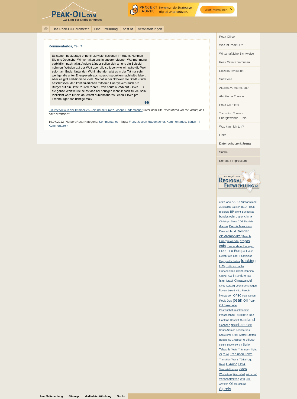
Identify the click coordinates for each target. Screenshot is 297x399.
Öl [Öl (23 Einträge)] (231, 384)
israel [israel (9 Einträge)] (229, 280)
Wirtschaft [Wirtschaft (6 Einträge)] (251, 374)
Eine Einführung (106, 29)
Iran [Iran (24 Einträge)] (222, 280)
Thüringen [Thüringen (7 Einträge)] (244, 349)
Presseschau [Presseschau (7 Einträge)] (227, 314)
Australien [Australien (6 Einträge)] (225, 206)
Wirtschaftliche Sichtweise (236, 53)
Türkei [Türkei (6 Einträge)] (243, 359)
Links (222, 135)
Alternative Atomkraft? (234, 87)
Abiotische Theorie (231, 96)
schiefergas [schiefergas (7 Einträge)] (243, 330)
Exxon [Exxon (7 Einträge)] (223, 255)
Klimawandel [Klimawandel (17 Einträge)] (243, 280)
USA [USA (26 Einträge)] (241, 364)
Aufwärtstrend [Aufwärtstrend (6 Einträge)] (249, 202)
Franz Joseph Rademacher (147, 121)
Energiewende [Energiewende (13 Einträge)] (229, 241)
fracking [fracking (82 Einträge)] (248, 260)
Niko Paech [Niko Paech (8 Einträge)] (243, 290)
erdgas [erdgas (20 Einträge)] (245, 241)
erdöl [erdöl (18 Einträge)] (222, 246)
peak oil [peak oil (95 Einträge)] (240, 300)
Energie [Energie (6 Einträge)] (246, 236)
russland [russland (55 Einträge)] (247, 319)
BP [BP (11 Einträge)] (232, 211)
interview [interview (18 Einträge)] (239, 275)
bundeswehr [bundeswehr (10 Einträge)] (227, 216)
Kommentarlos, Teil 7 (65, 46)
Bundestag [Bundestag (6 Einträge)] (248, 211)
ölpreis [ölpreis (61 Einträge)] (225, 388)
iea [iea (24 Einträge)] (230, 275)
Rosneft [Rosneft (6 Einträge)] (234, 320)
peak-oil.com (48, 12)
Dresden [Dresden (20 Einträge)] (243, 231)
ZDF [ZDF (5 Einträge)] (248, 379)
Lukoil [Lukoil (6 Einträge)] (231, 290)
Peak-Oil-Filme (229, 104)
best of (128, 29)
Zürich (192, 121)
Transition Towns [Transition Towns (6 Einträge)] (229, 359)
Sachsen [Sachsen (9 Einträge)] (224, 325)
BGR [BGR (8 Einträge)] (252, 206)
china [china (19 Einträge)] (248, 216)
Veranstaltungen (150, 29)
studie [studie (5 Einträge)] (222, 344)
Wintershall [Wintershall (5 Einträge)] (238, 374)
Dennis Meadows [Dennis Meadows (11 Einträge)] (240, 226)
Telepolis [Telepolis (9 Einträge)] (224, 349)
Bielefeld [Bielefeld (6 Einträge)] (224, 211)
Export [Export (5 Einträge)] (249, 251)
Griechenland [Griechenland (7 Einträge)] (227, 271)
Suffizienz (225, 79)
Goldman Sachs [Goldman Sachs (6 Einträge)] (235, 266)
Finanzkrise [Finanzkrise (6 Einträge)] (245, 255)
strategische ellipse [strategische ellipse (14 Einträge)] (241, 339)
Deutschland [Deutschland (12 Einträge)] (227, 231)
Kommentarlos (109, 121)
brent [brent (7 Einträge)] (238, 211)
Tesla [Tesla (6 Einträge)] (234, 349)
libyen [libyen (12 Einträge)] (223, 290)
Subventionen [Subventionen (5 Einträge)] (234, 344)
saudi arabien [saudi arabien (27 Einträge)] (241, 325)
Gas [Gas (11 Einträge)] (222, 266)
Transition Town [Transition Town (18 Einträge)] (241, 354)
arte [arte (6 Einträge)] (228, 202)
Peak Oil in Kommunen (234, 62)
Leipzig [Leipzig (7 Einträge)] (230, 285)
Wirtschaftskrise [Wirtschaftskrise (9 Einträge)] (229, 379)
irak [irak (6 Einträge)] (249, 275)
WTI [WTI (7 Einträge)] (242, 379)
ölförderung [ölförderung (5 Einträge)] (240, 384)
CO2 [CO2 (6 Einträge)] (240, 221)
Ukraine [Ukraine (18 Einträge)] (231, 364)
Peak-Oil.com (228, 36)
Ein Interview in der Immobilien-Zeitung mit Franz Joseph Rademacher (96, 110)
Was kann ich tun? (231, 126)
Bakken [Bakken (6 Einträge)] (236, 206)
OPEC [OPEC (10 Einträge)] (237, 295)
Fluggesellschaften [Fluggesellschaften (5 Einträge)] (229, 261)
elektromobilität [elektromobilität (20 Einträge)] (230, 236)
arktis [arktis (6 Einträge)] (222, 202)
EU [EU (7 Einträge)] (231, 251)
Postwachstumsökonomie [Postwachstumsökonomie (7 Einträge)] (234, 310)
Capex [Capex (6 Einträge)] (239, 216)
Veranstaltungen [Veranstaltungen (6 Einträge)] (228, 369)
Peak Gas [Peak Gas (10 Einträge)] (225, 300)
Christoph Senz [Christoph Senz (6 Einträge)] (228, 221)
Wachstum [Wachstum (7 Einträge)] (225, 374)
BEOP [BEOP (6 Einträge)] (244, 206)
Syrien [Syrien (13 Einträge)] (247, 344)
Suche (223, 152)
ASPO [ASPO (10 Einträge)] (236, 202)
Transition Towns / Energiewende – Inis (232, 116)
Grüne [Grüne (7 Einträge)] (223, 275)
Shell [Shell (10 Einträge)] (235, 334)
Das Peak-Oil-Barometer (70, 29)
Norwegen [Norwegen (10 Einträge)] (225, 295)
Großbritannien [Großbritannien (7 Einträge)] (245, 271)
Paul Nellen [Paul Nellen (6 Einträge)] (248, 295)
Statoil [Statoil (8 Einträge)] (243, 334)
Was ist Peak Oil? (231, 45)
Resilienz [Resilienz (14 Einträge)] (242, 315)
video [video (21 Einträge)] (243, 369)
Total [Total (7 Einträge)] (226, 354)
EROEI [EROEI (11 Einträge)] (223, 251)
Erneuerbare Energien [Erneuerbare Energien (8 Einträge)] (240, 246)
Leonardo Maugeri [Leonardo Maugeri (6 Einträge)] (246, 285)
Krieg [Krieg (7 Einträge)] (222, 285)
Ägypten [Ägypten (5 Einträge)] (223, 384)
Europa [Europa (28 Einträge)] (239, 251)
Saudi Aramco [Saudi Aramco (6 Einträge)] (227, 330)
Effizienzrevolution (231, 71)
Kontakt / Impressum (233, 160)
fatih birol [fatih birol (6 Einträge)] (233, 255)
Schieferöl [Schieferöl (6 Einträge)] (225, 334)
